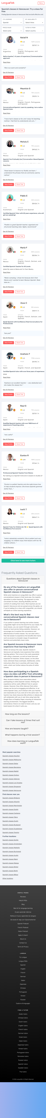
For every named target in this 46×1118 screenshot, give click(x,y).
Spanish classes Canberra (11, 813)
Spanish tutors (23, 1063)
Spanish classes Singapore (12, 786)
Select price (7, 30)
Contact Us (23, 942)
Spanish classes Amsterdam (12, 843)
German (23, 976)
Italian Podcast (23, 931)
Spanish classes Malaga (11, 863)
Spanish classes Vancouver (12, 790)
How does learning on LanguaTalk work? (23, 741)
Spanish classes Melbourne (12, 759)
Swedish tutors (23, 1067)
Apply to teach (23, 935)
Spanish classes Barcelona (12, 767)
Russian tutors (23, 1060)
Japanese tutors (23, 1044)
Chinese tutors (23, 1017)
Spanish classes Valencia (11, 778)
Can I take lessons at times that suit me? (23, 721)
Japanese (23, 984)
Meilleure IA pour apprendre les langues (23, 915)
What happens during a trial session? (22, 734)
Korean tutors (23, 1048)
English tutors (23, 1025)
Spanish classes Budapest (12, 824)
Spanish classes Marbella (11, 847)
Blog (23, 904)
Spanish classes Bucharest (12, 851)
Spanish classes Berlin (10, 870)
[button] (6, 62)
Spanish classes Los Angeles (12, 782)
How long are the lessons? (17, 713)
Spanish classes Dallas (10, 763)
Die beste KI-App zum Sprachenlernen (23, 919)
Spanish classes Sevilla (10, 839)
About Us (23, 938)
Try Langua (23, 957)
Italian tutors (23, 1040)
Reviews (23, 896)
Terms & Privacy (23, 946)
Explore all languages (23, 1003)
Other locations (8, 878)
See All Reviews (8, 72)
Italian (23, 980)
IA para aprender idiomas (23, 912)
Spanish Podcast (23, 923)
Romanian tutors (23, 1056)
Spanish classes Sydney (11, 775)
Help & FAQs (23, 900)
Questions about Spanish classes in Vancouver (23, 579)
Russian (23, 999)
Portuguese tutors (23, 1052)
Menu (41, 3)
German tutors (23, 1033)
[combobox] (12, 21)
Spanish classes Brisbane (11, 797)
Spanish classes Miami (10, 859)
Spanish (23, 964)
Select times (30, 21)
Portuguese (23, 991)
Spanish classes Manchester (12, 805)
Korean (23, 995)
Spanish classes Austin (10, 855)
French (23, 972)
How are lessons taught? (16, 728)
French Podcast (23, 927)
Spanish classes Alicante (11, 801)
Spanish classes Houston (11, 755)
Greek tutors (23, 1037)
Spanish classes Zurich (10, 820)
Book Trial (20, 77)
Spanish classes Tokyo (10, 817)
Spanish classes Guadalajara (12, 828)
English (23, 968)
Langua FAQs (23, 961)
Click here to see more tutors (23, 560)
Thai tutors (23, 1071)
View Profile (9, 77)
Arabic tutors (23, 1014)
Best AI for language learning (23, 908)
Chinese (23, 988)
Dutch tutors (23, 1021)
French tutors (23, 1029)
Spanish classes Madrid (10, 771)
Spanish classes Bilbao (10, 874)
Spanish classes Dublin (10, 809)
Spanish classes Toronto (11, 832)
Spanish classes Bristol (10, 866)
